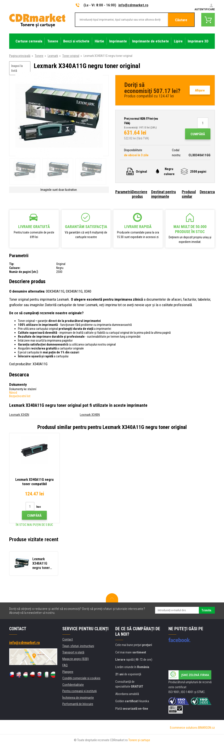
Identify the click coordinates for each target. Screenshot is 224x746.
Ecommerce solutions (184, 727)
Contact (67, 639)
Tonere (39, 56)
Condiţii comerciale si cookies (81, 678)
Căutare (181, 20)
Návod (13, 392)
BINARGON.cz (206, 727)
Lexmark (53, 56)
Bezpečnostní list (19, 396)
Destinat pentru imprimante (163, 194)
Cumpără (198, 134)
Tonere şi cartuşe (139, 740)
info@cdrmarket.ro (133, 5)
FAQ (65, 665)
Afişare (200, 90)
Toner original (70, 56)
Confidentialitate (73, 685)
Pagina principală (19, 56)
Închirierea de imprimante (78, 698)
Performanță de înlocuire (77, 704)
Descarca (207, 192)
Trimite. (206, 610)
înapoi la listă (17, 68)
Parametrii (123, 192)
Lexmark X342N (19, 415)
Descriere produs (139, 194)
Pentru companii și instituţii (79, 691)
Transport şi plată (73, 652)
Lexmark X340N (90, 415)
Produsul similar (189, 194)
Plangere (67, 672)
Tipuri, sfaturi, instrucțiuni (78, 646)
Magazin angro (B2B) (75, 659)
